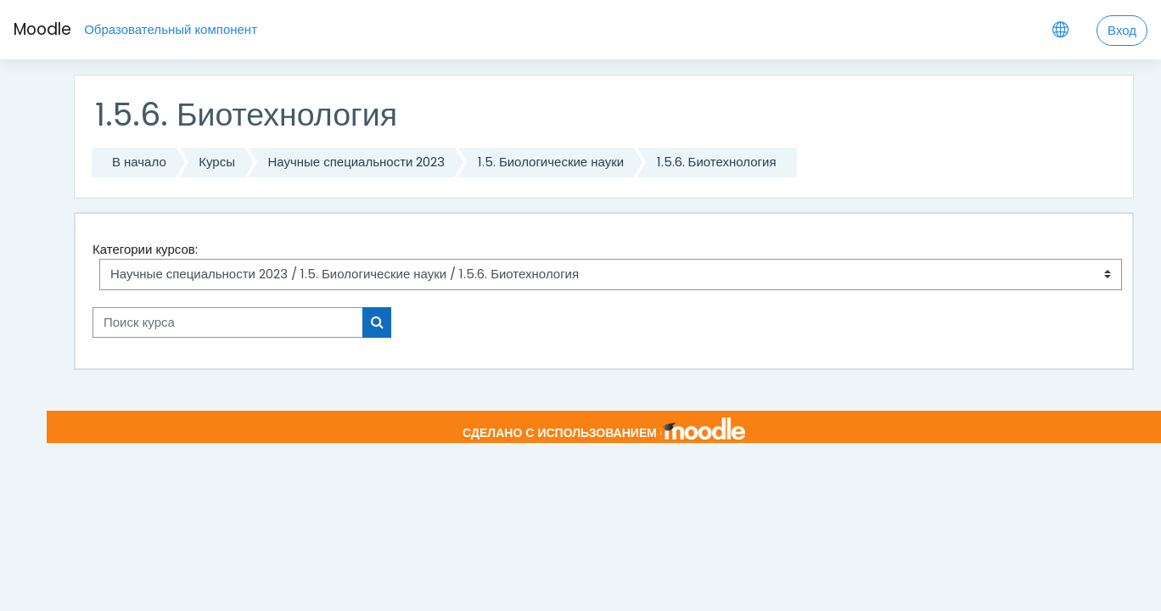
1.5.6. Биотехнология (717, 162)
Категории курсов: (145, 249)
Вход (1122, 30)
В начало (139, 162)
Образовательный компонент (170, 29)
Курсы (217, 162)
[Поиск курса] (228, 323)
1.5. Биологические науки (551, 162)
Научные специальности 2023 (356, 162)
